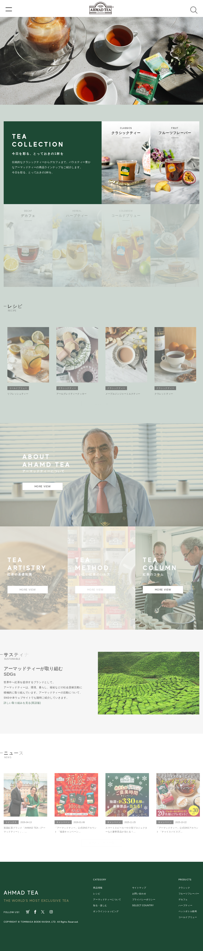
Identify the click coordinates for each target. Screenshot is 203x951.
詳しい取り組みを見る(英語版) (22, 702)
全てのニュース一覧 (101, 842)
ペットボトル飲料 (187, 911)
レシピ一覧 (101, 403)
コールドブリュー (187, 917)
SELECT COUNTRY (143, 905)
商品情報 (97, 887)
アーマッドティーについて (107, 899)
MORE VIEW (42, 486)
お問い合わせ (139, 893)
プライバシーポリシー (143, 899)
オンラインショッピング (106, 911)
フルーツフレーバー (188, 893)
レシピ (96, 893)
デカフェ (183, 899)
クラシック (184, 887)
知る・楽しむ (100, 905)
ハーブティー (185, 905)
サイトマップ (139, 887)
